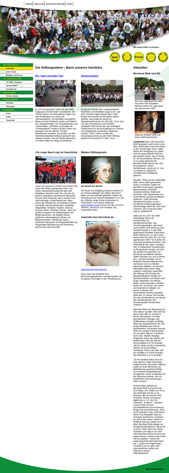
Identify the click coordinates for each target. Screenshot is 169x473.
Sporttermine (11, 85)
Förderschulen (12, 96)
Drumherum (11, 89)
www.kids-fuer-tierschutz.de (94, 269)
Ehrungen (10, 106)
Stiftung (28, 4)
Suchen (70, 4)
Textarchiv (10, 120)
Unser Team (11, 72)
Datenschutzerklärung (55, 4)
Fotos (8, 113)
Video (8, 117)
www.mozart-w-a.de (90, 205)
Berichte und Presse (14, 75)
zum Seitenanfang (154, 469)
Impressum (39, 4)
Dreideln (9, 103)
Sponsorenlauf (89, 75)
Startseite (10, 68)
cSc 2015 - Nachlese (14, 82)
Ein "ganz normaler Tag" (49, 75)
